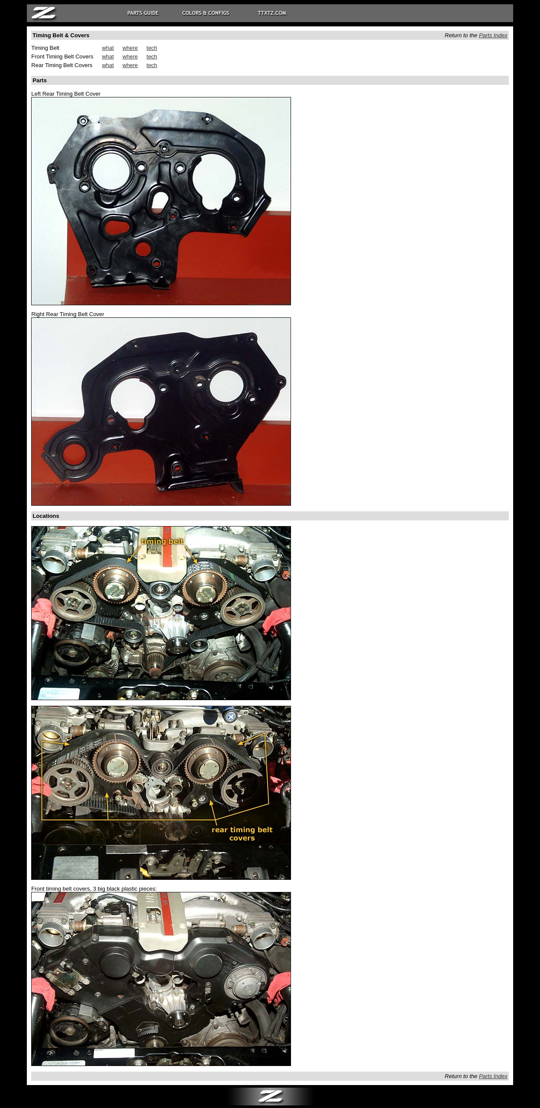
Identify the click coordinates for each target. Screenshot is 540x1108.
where (130, 48)
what (107, 48)
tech (151, 48)
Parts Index (493, 35)
